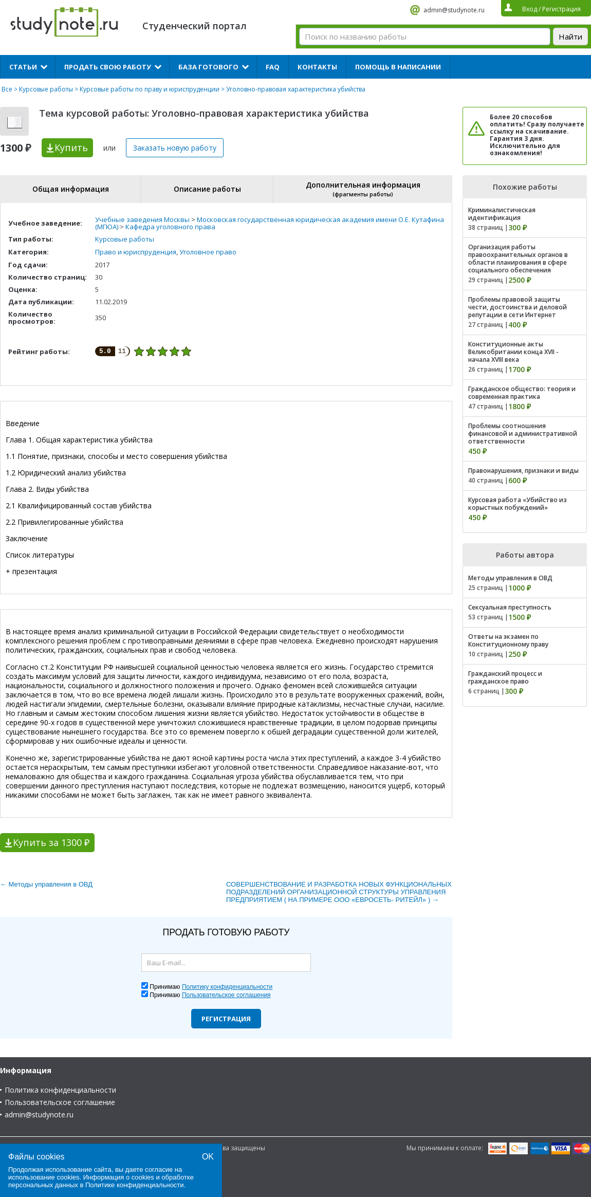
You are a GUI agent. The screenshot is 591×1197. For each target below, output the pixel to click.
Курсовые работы (46, 89)
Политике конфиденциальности (134, 1185)
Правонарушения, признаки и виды (523, 470)
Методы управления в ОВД (510, 578)
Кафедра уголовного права (170, 226)
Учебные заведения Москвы (142, 219)
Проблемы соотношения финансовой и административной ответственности (522, 433)
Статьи (23, 66)
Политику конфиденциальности (227, 986)
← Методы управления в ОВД (46, 884)
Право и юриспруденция (135, 251)
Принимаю (211, 986)
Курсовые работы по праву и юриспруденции (149, 89)
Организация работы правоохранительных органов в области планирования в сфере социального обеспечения (518, 258)
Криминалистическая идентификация (501, 214)
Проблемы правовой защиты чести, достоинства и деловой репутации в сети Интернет (517, 307)
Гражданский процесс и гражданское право (505, 677)
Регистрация (226, 1018)
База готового (208, 66)
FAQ (273, 66)
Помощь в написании (398, 66)
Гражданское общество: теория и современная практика (522, 392)
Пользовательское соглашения (226, 995)
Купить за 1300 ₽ (51, 842)
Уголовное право (207, 251)
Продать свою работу (107, 66)
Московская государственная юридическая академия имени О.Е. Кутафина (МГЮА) (269, 223)
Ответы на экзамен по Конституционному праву (508, 640)
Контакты (317, 66)
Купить (71, 147)
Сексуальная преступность (509, 607)
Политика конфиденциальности (60, 1090)
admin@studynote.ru (454, 10)
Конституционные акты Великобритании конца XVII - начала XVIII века (513, 352)
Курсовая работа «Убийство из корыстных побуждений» (517, 503)
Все (7, 89)
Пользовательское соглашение (60, 1102)
